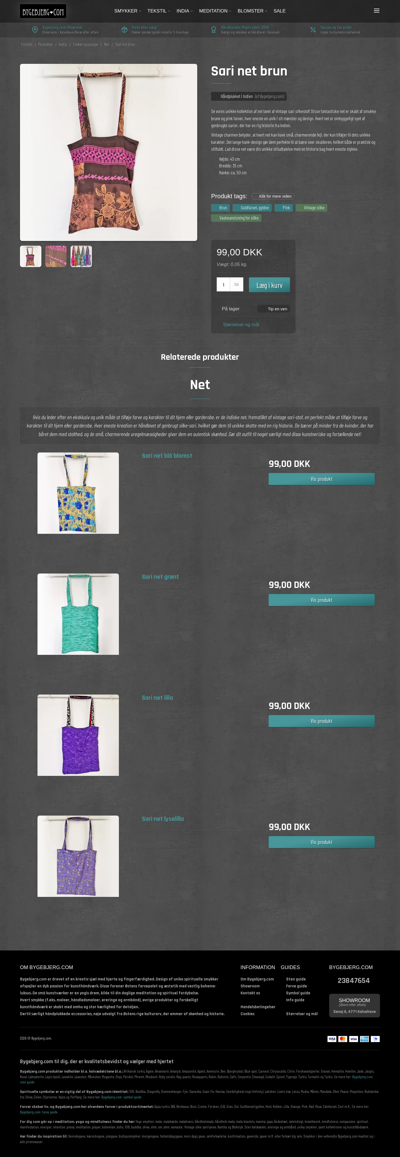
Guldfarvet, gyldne (255, 207)
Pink (286, 207)
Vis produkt (321, 478)
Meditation (215, 11)
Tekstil (159, 11)
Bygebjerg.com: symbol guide (121, 1097)
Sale (280, 11)
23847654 (354, 980)
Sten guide (296, 979)
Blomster (253, 11)
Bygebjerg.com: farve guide (39, 1112)
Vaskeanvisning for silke (239, 217)
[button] (274, 308)
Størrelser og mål (241, 324)
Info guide (295, 1000)
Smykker (128, 11)
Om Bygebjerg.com (257, 979)
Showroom (250, 986)
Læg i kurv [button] (269, 284)
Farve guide (296, 986)
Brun (223, 207)
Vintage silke (314, 207)
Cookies (247, 1014)
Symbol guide (298, 993)
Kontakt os (250, 993)
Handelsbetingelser (258, 1007)
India (185, 11)
